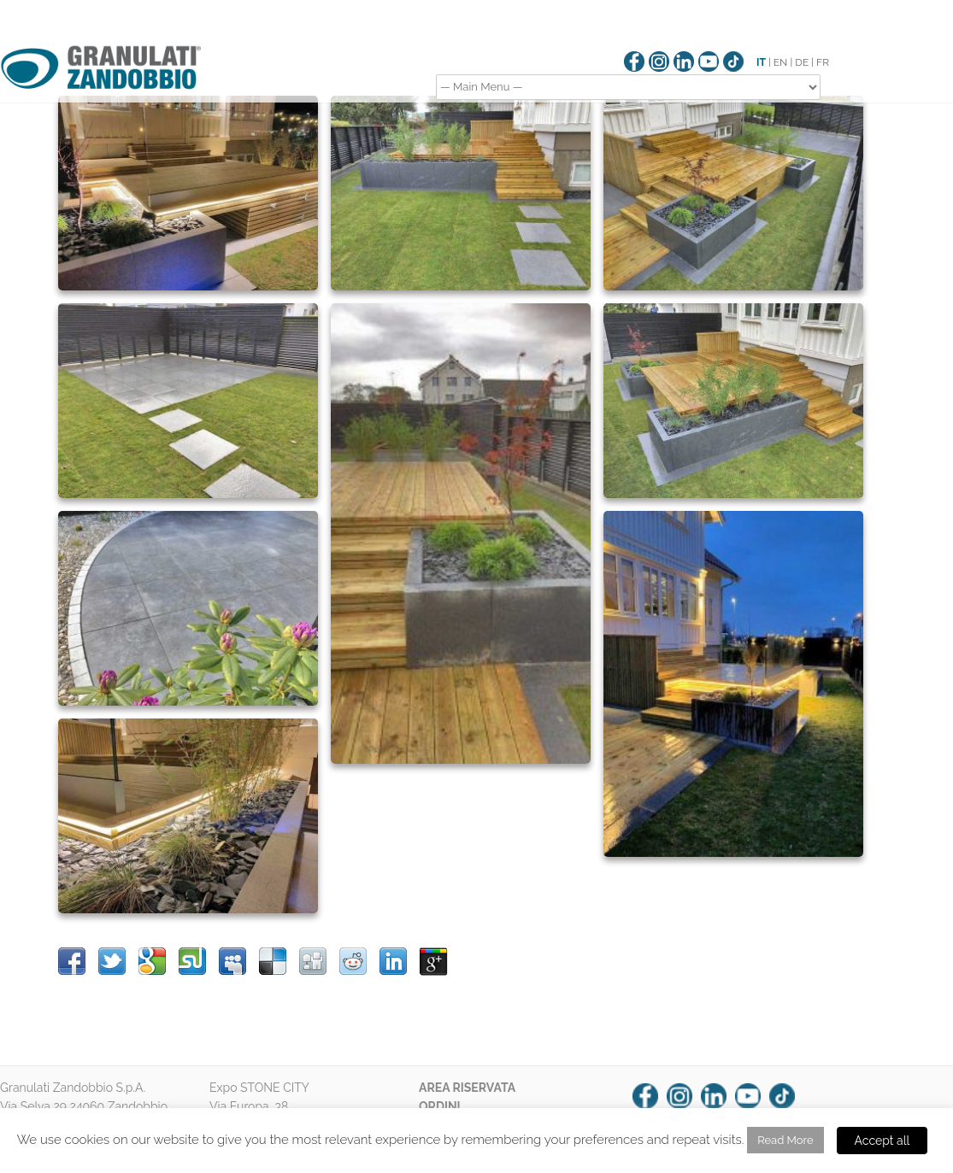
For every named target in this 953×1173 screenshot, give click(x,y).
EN (781, 62)
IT (761, 62)
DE (802, 62)
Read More (785, 1140)
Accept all (882, 1140)
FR (822, 62)
